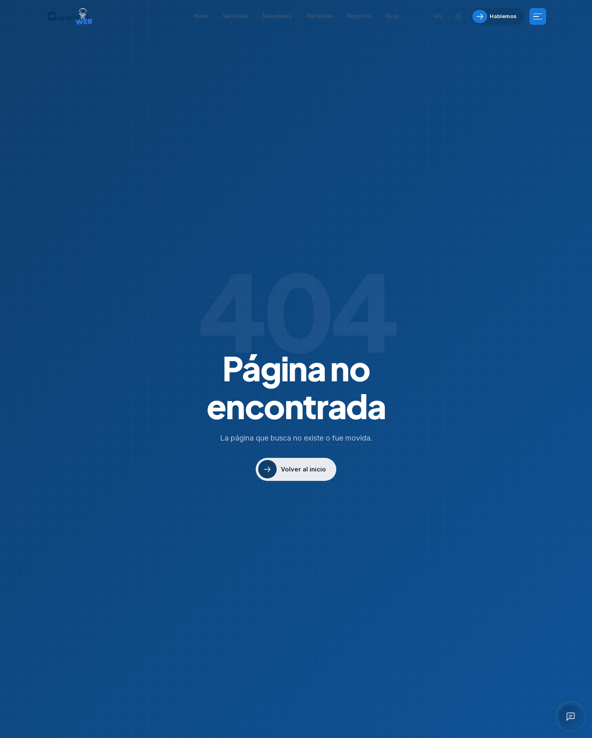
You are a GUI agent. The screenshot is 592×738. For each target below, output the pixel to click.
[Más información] (538, 16)
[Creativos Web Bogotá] (69, 16)
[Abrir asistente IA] (570, 716)
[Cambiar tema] (458, 16)
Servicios (235, 16)
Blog (392, 16)
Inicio (201, 16)
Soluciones (276, 16)
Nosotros (359, 16)
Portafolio (319, 16)
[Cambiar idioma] (438, 16)
